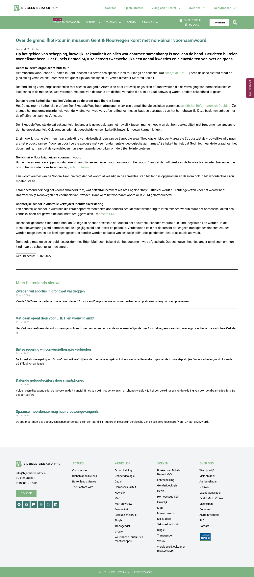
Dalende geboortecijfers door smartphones (50, 380)
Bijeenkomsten (133, 8)
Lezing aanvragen (210, 492)
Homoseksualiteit (125, 487)
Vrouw (119, 531)
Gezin (118, 481)
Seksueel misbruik (126, 514)
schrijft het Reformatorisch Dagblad (205, 106)
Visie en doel (207, 476)
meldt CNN (107, 214)
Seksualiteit (122, 509)
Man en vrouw (123, 503)
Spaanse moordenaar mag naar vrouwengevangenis (57, 411)
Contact (110, 8)
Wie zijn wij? (206, 470)
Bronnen (150, 22)
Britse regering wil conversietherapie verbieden (53, 349)
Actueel (93, 22)
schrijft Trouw (79, 167)
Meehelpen (206, 503)
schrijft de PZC (175, 73)
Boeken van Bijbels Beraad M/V (168, 472)
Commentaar (80, 470)
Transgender (122, 526)
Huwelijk (120, 492)
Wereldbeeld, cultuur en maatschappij (129, 539)
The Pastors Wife (82, 487)
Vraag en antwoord (66, 22)
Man (117, 498)
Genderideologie (125, 476)
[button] (235, 22)
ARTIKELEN (122, 463)
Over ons (197, 8)
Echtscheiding (123, 470)
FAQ (202, 520)
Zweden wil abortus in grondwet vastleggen (50, 291)
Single (118, 520)
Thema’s (113, 22)
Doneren (204, 509)
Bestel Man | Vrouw (211, 498)
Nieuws (204, 487)
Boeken (131, 22)
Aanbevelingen (208, 481)
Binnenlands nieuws (84, 476)
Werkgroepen (225, 8)
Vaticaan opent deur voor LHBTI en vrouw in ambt (55, 318)
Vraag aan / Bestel (166, 8)
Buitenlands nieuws (84, 481)
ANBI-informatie (209, 514)
